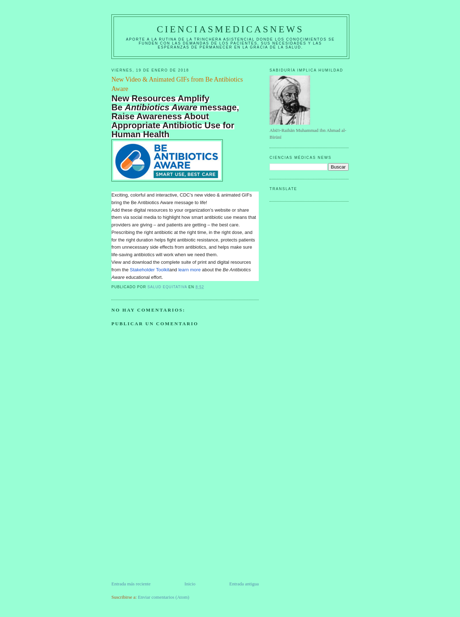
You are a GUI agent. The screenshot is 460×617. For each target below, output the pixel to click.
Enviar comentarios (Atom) (163, 597)
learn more (189, 269)
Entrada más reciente (131, 583)
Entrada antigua (244, 583)
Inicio (189, 583)
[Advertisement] (165, 530)
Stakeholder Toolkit (149, 269)
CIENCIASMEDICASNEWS (230, 29)
